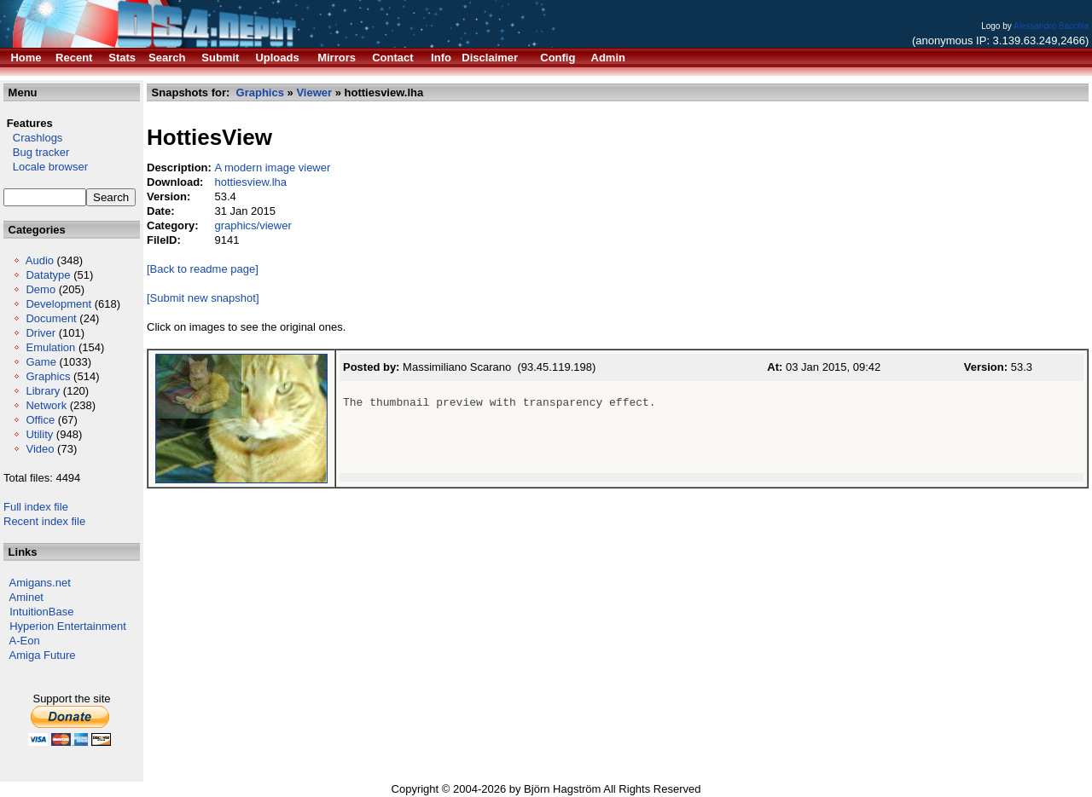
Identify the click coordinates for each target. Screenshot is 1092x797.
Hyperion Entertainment (67, 626)
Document (51, 318)
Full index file (35, 506)
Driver (40, 332)
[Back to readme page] (202, 269)
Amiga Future (42, 655)
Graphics (48, 376)
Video (40, 448)
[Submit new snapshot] (203, 298)
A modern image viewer (272, 167)
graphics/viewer (252, 225)
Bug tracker (36, 152)
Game (40, 361)
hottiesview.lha (250, 182)
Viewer (314, 92)
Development (58, 303)
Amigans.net (40, 582)
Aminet (26, 597)
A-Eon (24, 640)
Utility (39, 434)
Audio (40, 260)
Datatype (48, 275)
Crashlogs (32, 137)
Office (40, 419)
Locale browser (45, 166)
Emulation (50, 347)
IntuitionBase (41, 611)
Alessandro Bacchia (1051, 26)
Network (46, 405)
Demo (40, 289)
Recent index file (44, 521)
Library (43, 390)
